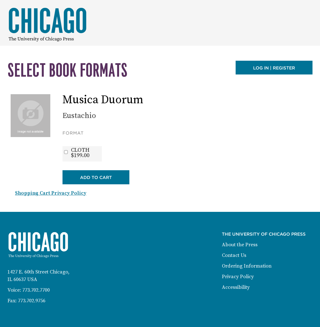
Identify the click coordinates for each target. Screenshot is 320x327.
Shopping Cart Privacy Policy (50, 193)
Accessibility (236, 287)
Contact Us (234, 255)
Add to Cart (96, 177)
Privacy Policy (238, 276)
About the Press (240, 245)
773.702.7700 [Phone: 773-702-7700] (36, 290)
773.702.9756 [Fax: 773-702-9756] (31, 301)
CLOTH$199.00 (80, 152)
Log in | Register (274, 68)
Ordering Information (247, 266)
